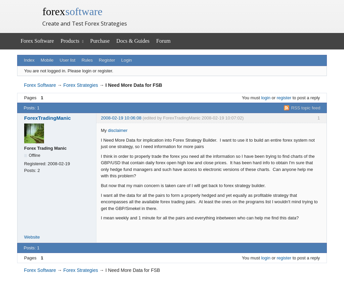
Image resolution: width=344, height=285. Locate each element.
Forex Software (37, 41)
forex (72, 11)
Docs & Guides (132, 41)
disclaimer (118, 130)
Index (29, 60)
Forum (163, 41)
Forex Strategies (80, 85)
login (265, 97)
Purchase (100, 41)
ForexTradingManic (47, 118)
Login (126, 60)
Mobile (47, 60)
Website (32, 237)
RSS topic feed (305, 107)
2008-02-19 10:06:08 (121, 117)
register (284, 97)
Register (107, 60)
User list (68, 60)
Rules (87, 60)
